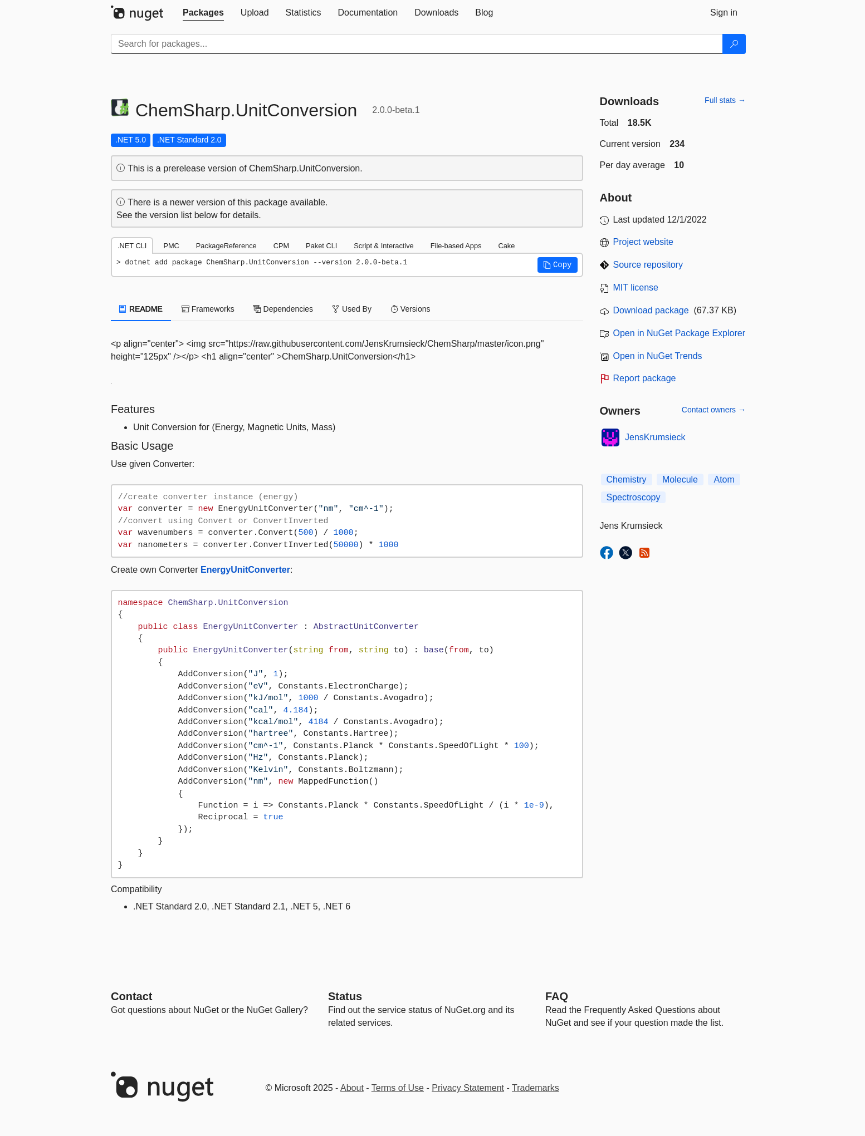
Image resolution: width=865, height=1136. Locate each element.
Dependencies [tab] (283, 308)
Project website (643, 242)
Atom (723, 479)
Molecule (680, 479)
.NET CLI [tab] (132, 246)
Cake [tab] (506, 246)
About (352, 1088)
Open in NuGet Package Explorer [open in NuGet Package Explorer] (679, 333)
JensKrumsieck (655, 437)
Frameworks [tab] (208, 308)
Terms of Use (398, 1088)
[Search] (734, 44)
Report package (644, 378)
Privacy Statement (468, 1088)
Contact (131, 996)
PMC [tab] (171, 246)
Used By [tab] (352, 308)
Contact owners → (714, 409)
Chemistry (627, 479)
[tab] (203, 13)
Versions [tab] (410, 308)
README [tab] (141, 308)
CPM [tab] (281, 246)
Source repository (648, 264)
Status (345, 996)
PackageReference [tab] (226, 246)
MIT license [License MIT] (636, 287)
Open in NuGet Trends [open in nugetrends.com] (657, 356)
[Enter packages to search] (417, 44)
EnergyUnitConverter (245, 569)
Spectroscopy (634, 497)
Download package (651, 310)
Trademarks (535, 1088)
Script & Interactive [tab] (383, 246)
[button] (557, 265)
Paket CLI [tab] (321, 246)
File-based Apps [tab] (456, 246)
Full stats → (725, 100)
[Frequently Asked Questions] (556, 996)
